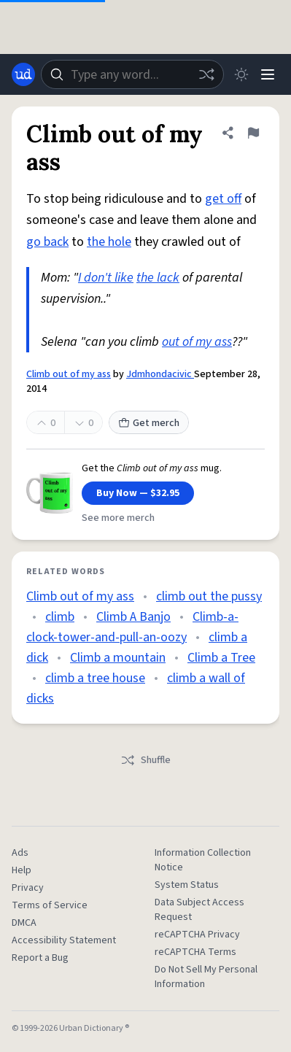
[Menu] (267, 74)
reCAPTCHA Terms (195, 952)
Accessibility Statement (64, 940)
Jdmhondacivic (160, 374)
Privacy (28, 888)
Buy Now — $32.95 (137, 493)
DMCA (24, 923)
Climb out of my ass (68, 374)
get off (223, 199)
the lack (157, 277)
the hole (109, 242)
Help (21, 870)
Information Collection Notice (203, 860)
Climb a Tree (221, 658)
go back (47, 242)
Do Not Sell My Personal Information (206, 976)
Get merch (148, 423)
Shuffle (145, 760)
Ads (20, 853)
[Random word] (206, 74)
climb (59, 617)
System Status (187, 885)
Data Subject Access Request (199, 909)
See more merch (118, 518)
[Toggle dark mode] (241, 74)
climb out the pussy (209, 596)
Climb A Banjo (133, 617)
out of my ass (197, 342)
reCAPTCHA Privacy (197, 934)
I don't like (105, 277)
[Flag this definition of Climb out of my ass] (253, 132)
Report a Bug (40, 958)
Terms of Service (50, 905)
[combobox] (132, 74)
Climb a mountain (118, 658)
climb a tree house (95, 678)
